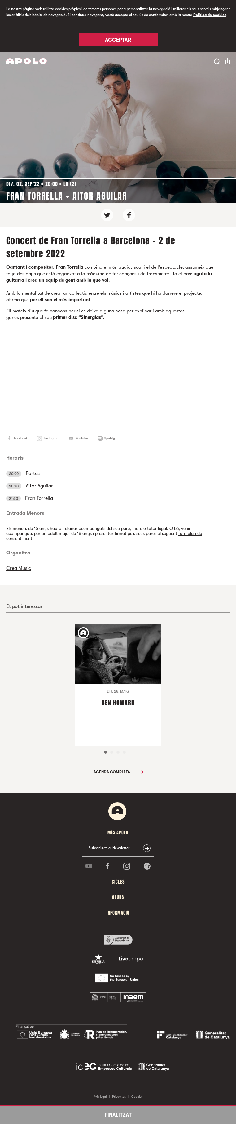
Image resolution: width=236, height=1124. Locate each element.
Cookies (137, 1096)
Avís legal (100, 1096)
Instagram (51, 438)
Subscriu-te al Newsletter (109, 848)
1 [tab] (105, 752)
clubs (118, 897)
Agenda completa (118, 772)
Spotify (109, 438)
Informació (118, 913)
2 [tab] (111, 752)
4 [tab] (124, 752)
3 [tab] (118, 752)
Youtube (82, 438)
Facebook (21, 438)
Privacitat (119, 1096)
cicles (118, 882)
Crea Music (18, 568)
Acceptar (118, 40)
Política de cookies (209, 15)
